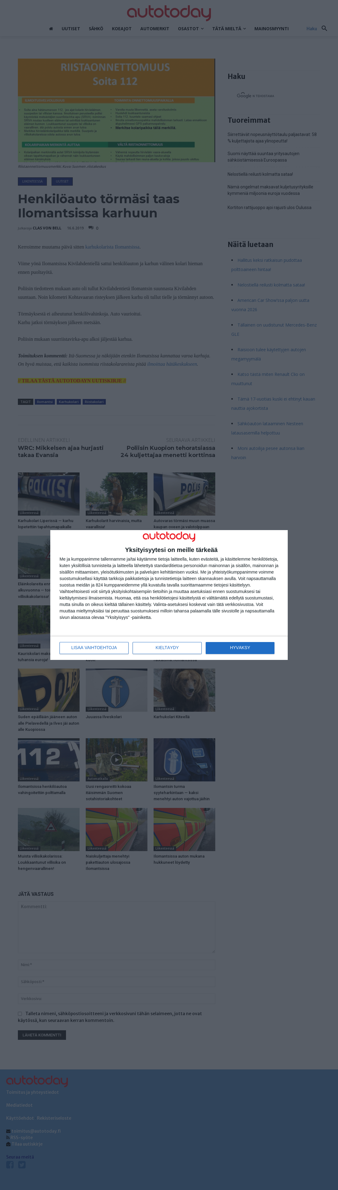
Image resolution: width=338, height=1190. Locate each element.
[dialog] (169, 595)
